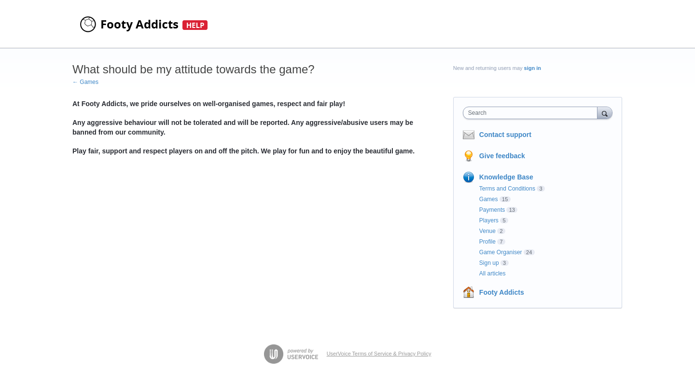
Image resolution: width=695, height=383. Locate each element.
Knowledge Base (506, 177)
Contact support (505, 134)
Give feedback (502, 156)
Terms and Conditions (507, 188)
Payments (492, 209)
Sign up (489, 263)
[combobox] (533, 112)
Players (489, 220)
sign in (532, 68)
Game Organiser (500, 252)
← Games (85, 82)
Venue (487, 231)
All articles (492, 273)
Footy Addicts (501, 292)
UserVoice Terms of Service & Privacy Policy (379, 353)
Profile (487, 241)
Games (488, 199)
